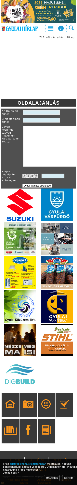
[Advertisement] (38, 69)
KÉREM (68, 478)
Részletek (52, 478)
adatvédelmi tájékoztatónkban (28, 463)
